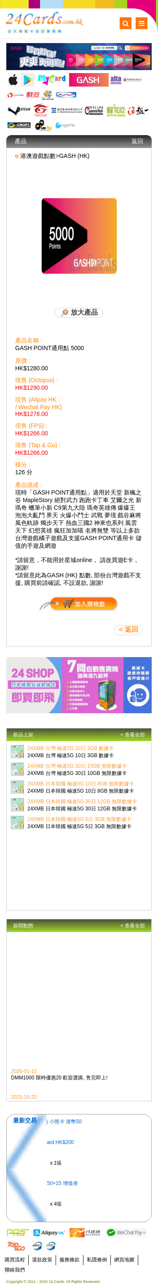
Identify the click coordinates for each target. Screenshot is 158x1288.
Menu (142, 23)
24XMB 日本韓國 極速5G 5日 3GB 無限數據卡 (79, 819)
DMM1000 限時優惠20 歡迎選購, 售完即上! (59, 1079)
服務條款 (69, 1260)
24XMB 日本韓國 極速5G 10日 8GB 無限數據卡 (80, 784)
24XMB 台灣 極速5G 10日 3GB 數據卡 (70, 748)
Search (126, 23)
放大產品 (78, 313)
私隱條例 (97, 1260)
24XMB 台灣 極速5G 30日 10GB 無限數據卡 (77, 766)
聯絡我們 (15, 1270)
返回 (137, 141)
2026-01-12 (24, 1073)
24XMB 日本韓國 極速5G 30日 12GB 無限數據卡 (82, 801)
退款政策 (42, 1260)
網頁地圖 (124, 1260)
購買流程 (15, 1260)
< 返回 (128, 629)
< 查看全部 (133, 735)
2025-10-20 (24, 1098)
